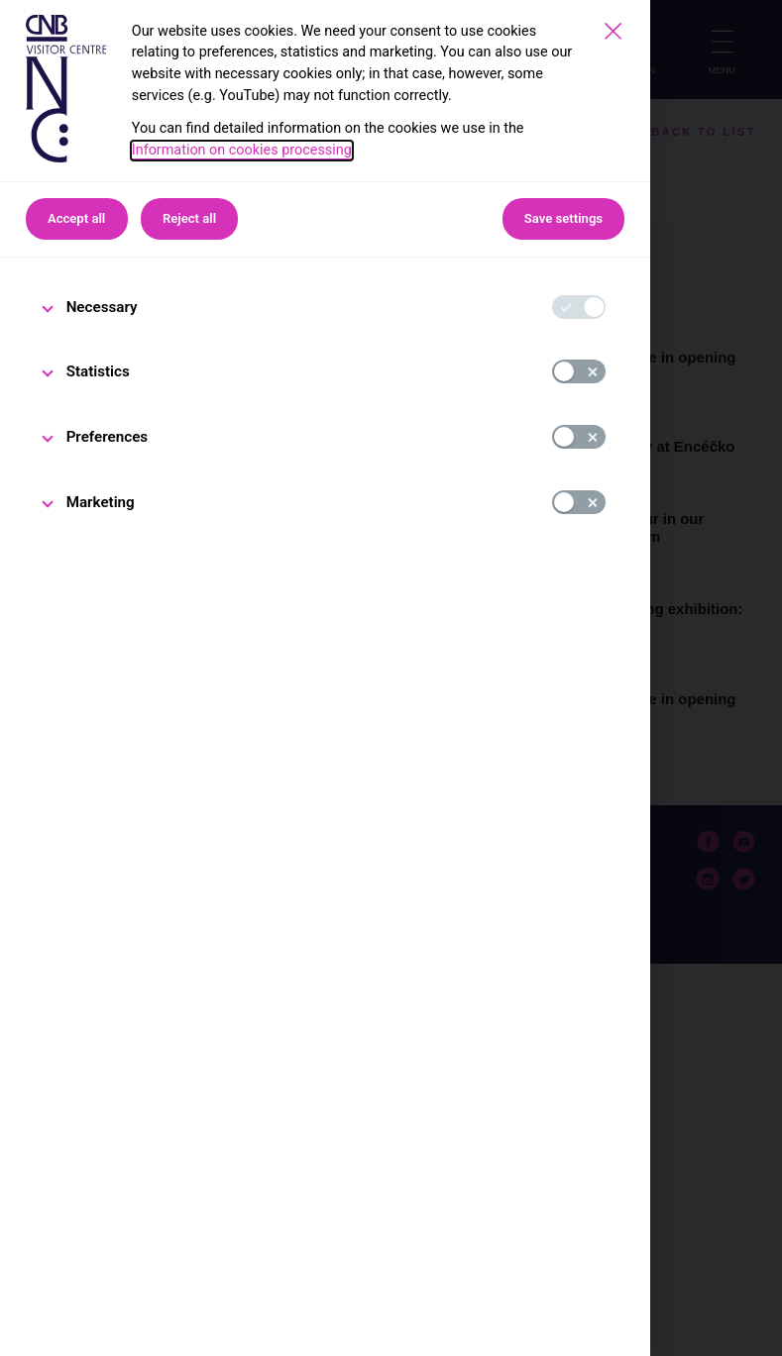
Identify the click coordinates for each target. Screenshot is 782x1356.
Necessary (102, 307)
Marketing (100, 502)
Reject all (189, 218)
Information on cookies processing (242, 150)
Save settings (563, 218)
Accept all (76, 218)
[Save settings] (613, 31)
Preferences (107, 437)
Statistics (98, 371)
